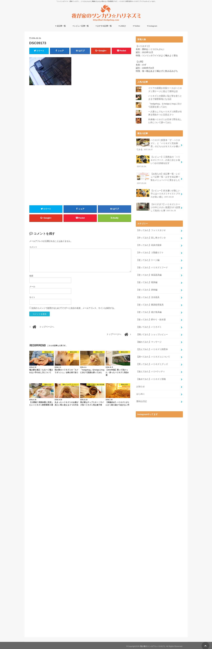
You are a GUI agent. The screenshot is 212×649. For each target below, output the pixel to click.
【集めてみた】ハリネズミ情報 (151, 377)
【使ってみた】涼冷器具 (147, 296)
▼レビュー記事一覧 (80, 26)
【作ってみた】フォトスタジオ (151, 229)
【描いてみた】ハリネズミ (149, 326)
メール (32, 287)
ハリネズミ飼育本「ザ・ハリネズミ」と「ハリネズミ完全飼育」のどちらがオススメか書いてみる (158, 144)
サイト (32, 297)
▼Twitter (136, 26)
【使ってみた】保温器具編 (149, 274)
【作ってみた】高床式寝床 (149, 244)
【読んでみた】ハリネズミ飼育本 (152, 348)
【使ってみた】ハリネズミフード (152, 267)
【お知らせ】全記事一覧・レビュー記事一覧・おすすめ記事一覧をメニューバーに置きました (158, 178)
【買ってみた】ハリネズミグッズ (152, 363)
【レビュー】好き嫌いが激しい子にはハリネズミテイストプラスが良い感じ (158, 193)
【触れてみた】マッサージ (149, 340)
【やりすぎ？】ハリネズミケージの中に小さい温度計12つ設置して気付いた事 (158, 206)
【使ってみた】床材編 (146, 289)
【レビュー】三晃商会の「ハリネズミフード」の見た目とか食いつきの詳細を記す (158, 161)
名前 (31, 276)
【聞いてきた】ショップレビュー (152, 333)
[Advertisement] (80, 112)
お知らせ (140, 385)
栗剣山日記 (141, 400)
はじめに (140, 392)
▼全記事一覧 (60, 26)
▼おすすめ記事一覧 (103, 26)
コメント (33, 247)
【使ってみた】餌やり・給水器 (151, 318)
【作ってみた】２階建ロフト (150, 252)
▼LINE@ (122, 26)
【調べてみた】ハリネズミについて (153, 355)
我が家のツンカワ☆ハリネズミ (153, 645)
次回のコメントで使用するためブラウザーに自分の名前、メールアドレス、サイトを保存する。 (74, 308)
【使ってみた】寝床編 (146, 281)
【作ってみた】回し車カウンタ (151, 237)
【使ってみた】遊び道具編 (149, 311)
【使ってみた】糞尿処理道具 (150, 303)
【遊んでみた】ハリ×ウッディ (150, 370)
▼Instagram (152, 26)
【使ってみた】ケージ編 (147, 259)
